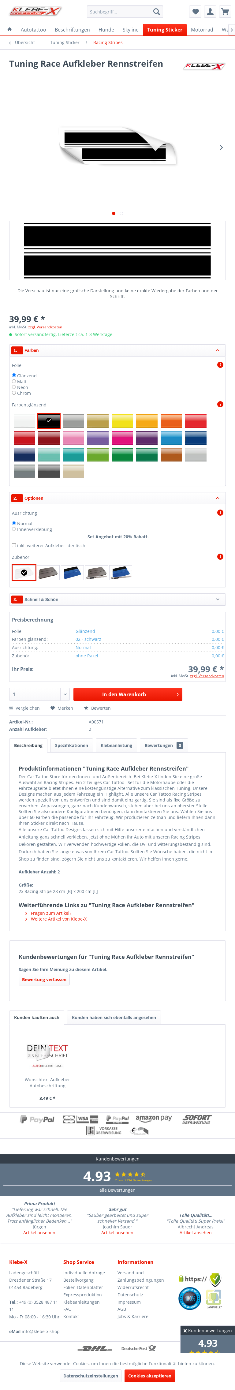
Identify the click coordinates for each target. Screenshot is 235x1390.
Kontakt (71, 1316)
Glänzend (27, 376)
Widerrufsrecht (133, 1287)
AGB (122, 1309)
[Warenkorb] (225, 12)
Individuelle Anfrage (84, 1273)
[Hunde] (106, 29)
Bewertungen (164, 745)
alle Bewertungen (117, 1190)
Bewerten (97, 708)
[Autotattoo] (33, 29)
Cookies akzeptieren (149, 1376)
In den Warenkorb (140, 693)
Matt (22, 381)
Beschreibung (28, 745)
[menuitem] (125, 12)
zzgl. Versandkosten (45, 327)
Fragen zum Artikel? (48, 913)
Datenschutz (130, 1295)
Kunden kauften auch (36, 1017)
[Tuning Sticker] (165, 29)
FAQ (67, 1309)
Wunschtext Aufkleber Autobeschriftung (47, 1083)
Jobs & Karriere (133, 1316)
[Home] (10, 29)
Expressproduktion (82, 1295)
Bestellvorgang (78, 1280)
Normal (24, 523)
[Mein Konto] (210, 12)
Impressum (129, 1302)
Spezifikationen (71, 745)
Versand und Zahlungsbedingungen (141, 1276)
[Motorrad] (202, 29)
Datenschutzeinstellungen (90, 1376)
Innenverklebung (34, 529)
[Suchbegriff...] (125, 12)
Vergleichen (24, 708)
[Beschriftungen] (72, 29)
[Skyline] (130, 29)
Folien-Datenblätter (83, 1287)
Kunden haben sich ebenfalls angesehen (114, 1017)
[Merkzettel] (195, 12)
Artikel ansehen (39, 1232)
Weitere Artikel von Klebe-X (56, 919)
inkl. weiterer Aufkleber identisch (51, 545)
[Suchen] (156, 12)
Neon (22, 387)
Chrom (24, 393)
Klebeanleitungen (81, 1302)
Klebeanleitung (116, 745)
